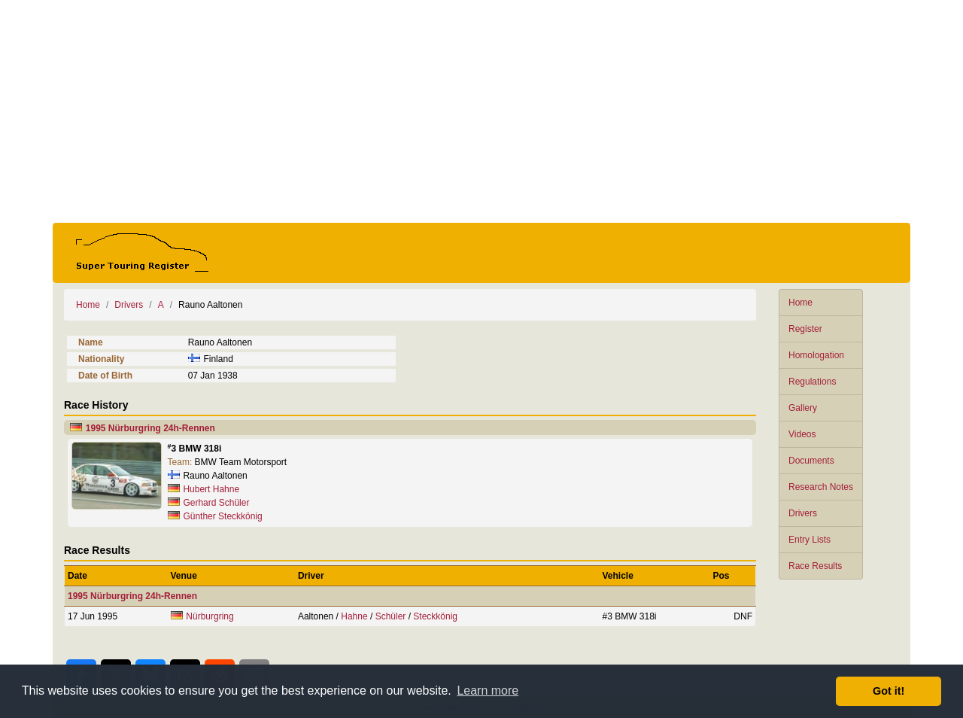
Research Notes (820, 487)
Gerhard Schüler (216, 502)
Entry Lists (809, 539)
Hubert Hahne (211, 489)
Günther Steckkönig (222, 516)
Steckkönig (435, 616)
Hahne (354, 616)
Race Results (815, 566)
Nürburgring (209, 616)
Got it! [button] (888, 691)
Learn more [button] (487, 690)
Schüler (390, 616)
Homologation (816, 355)
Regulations (812, 381)
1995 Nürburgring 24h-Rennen (150, 428)
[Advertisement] (481, 111)
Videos (802, 434)
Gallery (802, 408)
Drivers (802, 513)
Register (805, 329)
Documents (811, 460)
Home (800, 302)
